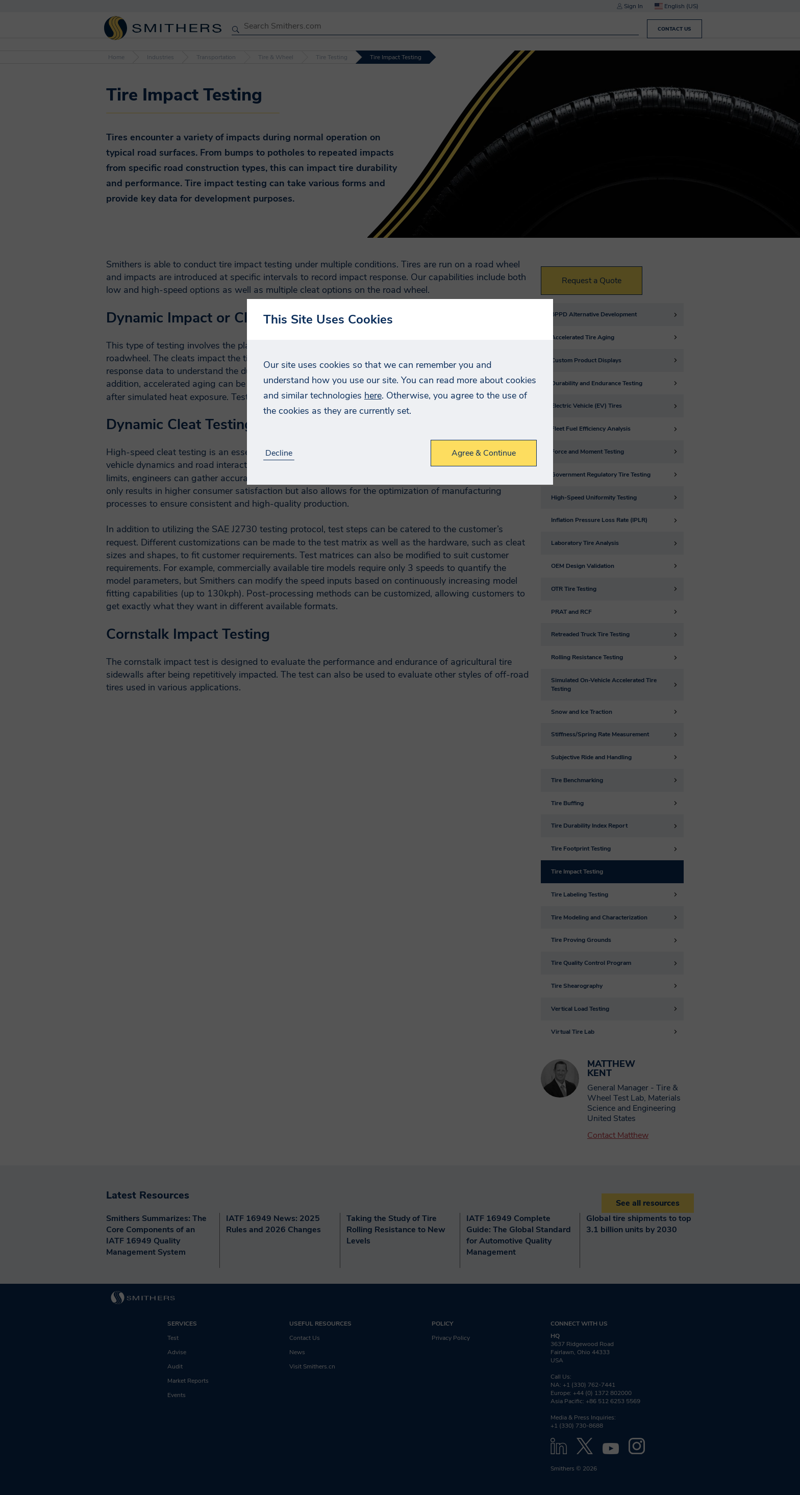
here (373, 395)
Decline (278, 453)
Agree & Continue (484, 453)
